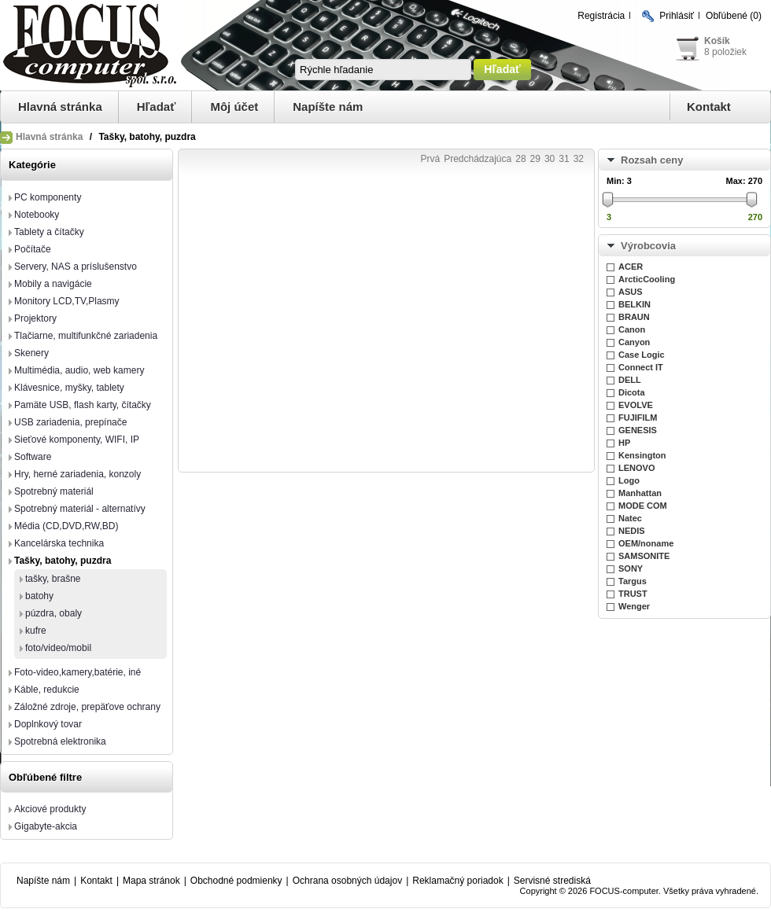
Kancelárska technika (59, 543)
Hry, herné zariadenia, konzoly (77, 474)
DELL (629, 379)
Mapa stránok (151, 880)
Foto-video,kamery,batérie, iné (77, 672)
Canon (631, 329)
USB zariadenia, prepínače (70, 422)
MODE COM (642, 505)
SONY (630, 568)
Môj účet (234, 106)
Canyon (634, 342)
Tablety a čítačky (49, 231)
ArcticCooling (646, 279)
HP (624, 442)
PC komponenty (47, 197)
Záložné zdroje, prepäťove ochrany (87, 706)
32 (579, 158)
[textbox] (383, 69)
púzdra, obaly (53, 613)
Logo (629, 480)
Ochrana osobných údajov (347, 880)
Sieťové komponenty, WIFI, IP (76, 439)
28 (520, 158)
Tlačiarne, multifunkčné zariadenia (85, 335)
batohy (39, 595)
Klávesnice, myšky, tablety (69, 387)
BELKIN (634, 304)
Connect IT (640, 367)
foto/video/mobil (58, 647)
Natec (630, 518)
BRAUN (634, 317)
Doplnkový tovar (48, 724)
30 (549, 158)
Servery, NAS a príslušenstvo (75, 266)
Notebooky (36, 214)
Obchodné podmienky (236, 880)
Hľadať (156, 106)
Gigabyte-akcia (45, 826)
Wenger (634, 606)
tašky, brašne (52, 578)
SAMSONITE (644, 556)
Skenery (31, 353)
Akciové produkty (50, 809)
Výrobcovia (648, 246)
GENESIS (637, 430)
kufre (35, 630)
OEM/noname (645, 543)
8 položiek (725, 51)
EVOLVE (635, 405)
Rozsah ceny (652, 160)
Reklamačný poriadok (457, 880)
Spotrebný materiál (54, 491)
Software (32, 456)
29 (535, 158)
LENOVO (636, 468)
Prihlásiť (676, 15)
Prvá (430, 158)
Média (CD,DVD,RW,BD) (66, 526)
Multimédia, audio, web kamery (79, 370)
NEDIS (631, 530)
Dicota (631, 392)
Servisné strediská (552, 880)
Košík (717, 40)
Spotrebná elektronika (60, 741)
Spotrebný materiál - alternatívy (80, 508)
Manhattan (640, 493)
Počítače (32, 249)
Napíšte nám (328, 106)
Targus (632, 581)
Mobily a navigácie (53, 283)
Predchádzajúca (477, 158)
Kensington (642, 455)
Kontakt (709, 106)
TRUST (632, 593)
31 (564, 158)
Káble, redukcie (46, 689)
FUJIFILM (638, 417)
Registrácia (601, 15)
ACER (630, 266)
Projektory (35, 318)
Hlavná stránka (60, 106)
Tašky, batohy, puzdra (62, 560)
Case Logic (641, 354)
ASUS (630, 291)
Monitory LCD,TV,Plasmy (67, 301)
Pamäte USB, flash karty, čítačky (82, 404)
